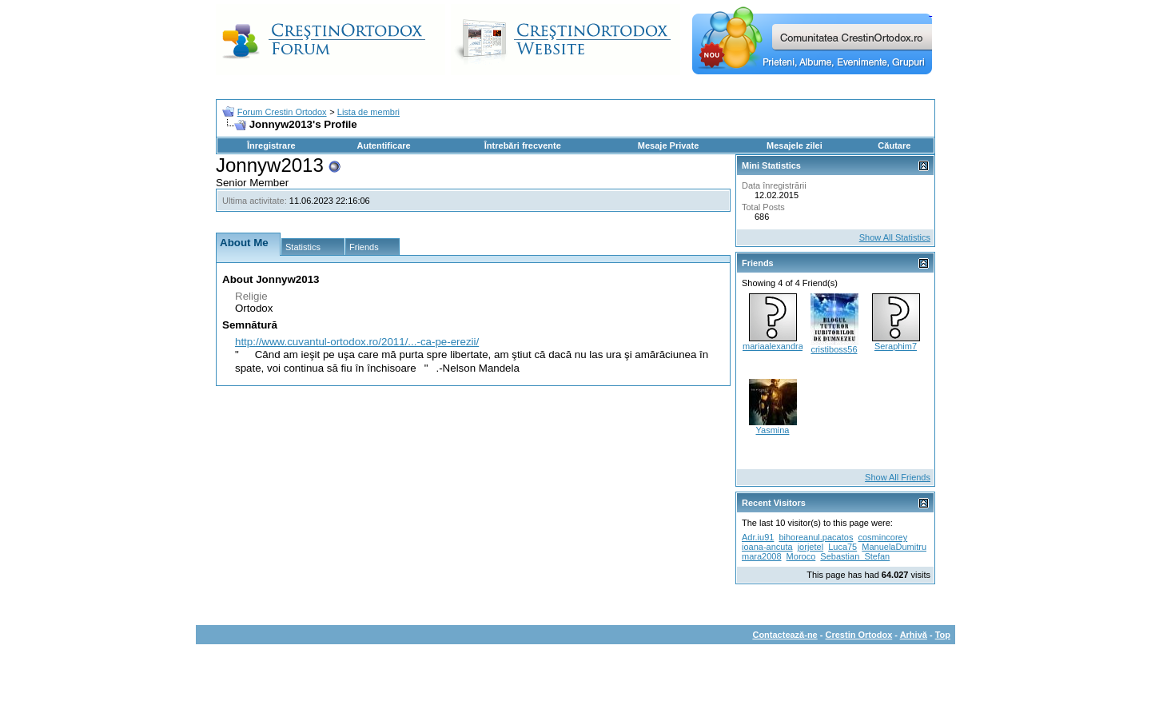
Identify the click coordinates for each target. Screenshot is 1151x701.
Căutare (894, 145)
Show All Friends (897, 477)
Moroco (801, 556)
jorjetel (810, 547)
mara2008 (762, 556)
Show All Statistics (894, 237)
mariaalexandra (773, 346)
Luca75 (842, 547)
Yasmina (773, 430)
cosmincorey (882, 537)
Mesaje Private (668, 145)
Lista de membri (368, 112)
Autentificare (383, 145)
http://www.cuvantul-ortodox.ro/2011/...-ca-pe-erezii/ (357, 342)
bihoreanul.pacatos (816, 537)
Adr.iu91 (758, 537)
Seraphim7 (895, 346)
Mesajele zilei (794, 145)
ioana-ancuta (767, 547)
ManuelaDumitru (894, 547)
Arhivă (913, 634)
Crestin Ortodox (859, 634)
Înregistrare (271, 145)
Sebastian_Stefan (855, 556)
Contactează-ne (784, 634)
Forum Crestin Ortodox (282, 112)
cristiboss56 (833, 349)
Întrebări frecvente (522, 145)
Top (942, 634)
